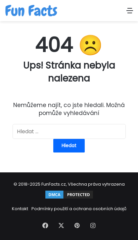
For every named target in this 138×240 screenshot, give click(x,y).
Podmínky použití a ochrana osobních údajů (78, 209)
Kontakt (20, 209)
